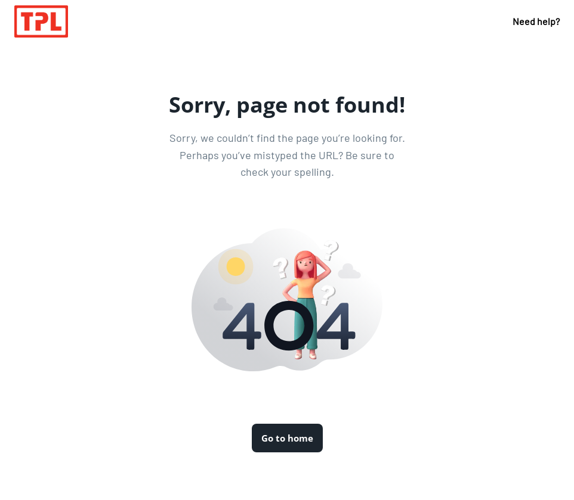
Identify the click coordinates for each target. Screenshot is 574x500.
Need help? (536, 21)
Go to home (287, 438)
